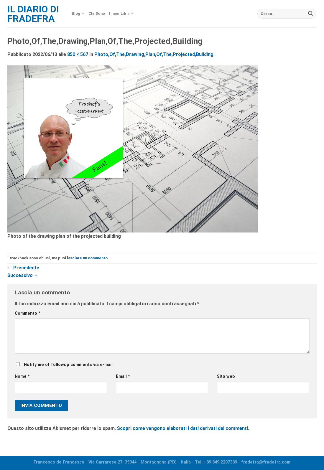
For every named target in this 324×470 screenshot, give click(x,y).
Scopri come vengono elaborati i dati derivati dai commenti (182, 428)
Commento (27, 313)
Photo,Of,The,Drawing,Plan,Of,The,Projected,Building (153, 54)
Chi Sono (96, 13)
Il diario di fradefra (33, 13)
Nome (22, 376)
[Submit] (310, 14)
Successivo (23, 275)
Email (123, 376)
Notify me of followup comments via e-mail (68, 364)
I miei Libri (121, 14)
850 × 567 (77, 54)
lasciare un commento (87, 258)
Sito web (226, 376)
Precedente (23, 268)
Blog (78, 14)
